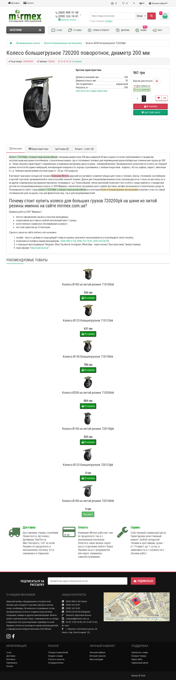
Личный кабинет (97, 652)
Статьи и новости (56, 659)
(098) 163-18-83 (71, 608)
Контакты (10, 659)
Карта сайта (136, 659)
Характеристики (38, 148)
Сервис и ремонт (98, 30)
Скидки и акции (55, 655)
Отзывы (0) (62, 148)
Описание (15, 148)
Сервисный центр (139, 662)
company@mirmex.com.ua (75, 618)
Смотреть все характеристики (91, 90)
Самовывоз (11, 662)
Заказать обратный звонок (76, 615)
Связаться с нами (139, 652)
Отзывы (75, 30)
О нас (56, 30)
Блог (157, 30)
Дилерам (122, 30)
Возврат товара (138, 655)
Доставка (13, 3)
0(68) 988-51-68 (68, 241)
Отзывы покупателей (58, 652)
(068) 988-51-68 (67, 12)
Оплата (28, 3)
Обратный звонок (39, 247)
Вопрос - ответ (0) (84, 148)
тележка (108, 21)
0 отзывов (77, 61)
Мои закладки (96, 659)
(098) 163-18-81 (67, 16)
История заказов (98, 655)
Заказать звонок (67, 19)
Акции (141, 30)
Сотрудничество (56, 662)
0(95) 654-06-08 (101, 241)
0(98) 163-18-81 (84, 241)
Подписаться (143, 581)
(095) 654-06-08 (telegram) (76, 611)
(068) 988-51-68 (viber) (74, 601)
